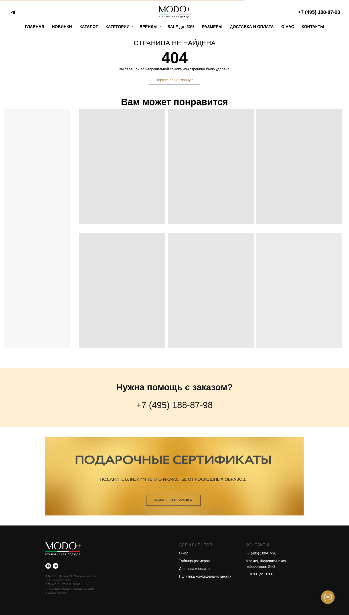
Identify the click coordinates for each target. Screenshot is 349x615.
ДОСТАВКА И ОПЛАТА (252, 26)
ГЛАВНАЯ (34, 26)
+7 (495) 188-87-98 (319, 12)
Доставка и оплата (194, 569)
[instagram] (48, 566)
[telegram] (13, 12)
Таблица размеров (194, 561)
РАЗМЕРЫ (212, 26)
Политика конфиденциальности (205, 576)
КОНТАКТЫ (313, 26)
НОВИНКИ (62, 26)
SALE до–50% (180, 26)
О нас (184, 553)
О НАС (287, 26)
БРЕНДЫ (149, 26)
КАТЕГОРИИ (118, 26)
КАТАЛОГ (88, 26)
